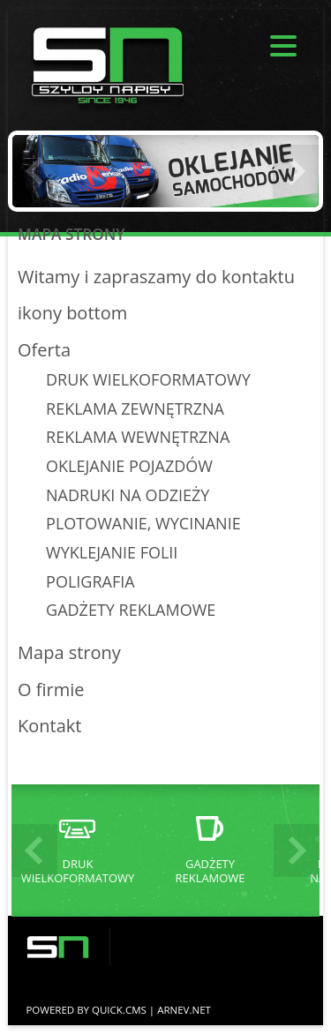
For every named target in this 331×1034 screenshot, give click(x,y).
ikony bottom (72, 313)
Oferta (44, 350)
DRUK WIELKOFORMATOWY (148, 379)
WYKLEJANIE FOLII (111, 552)
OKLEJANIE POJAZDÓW (129, 465)
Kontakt (49, 726)
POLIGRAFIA (90, 581)
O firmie (51, 689)
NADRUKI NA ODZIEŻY (127, 495)
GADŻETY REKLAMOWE (130, 609)
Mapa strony (69, 652)
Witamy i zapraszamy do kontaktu (156, 276)
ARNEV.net (184, 1009)
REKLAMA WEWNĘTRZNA (137, 436)
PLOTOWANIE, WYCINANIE (143, 523)
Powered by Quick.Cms (86, 1009)
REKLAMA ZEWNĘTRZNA (135, 408)
